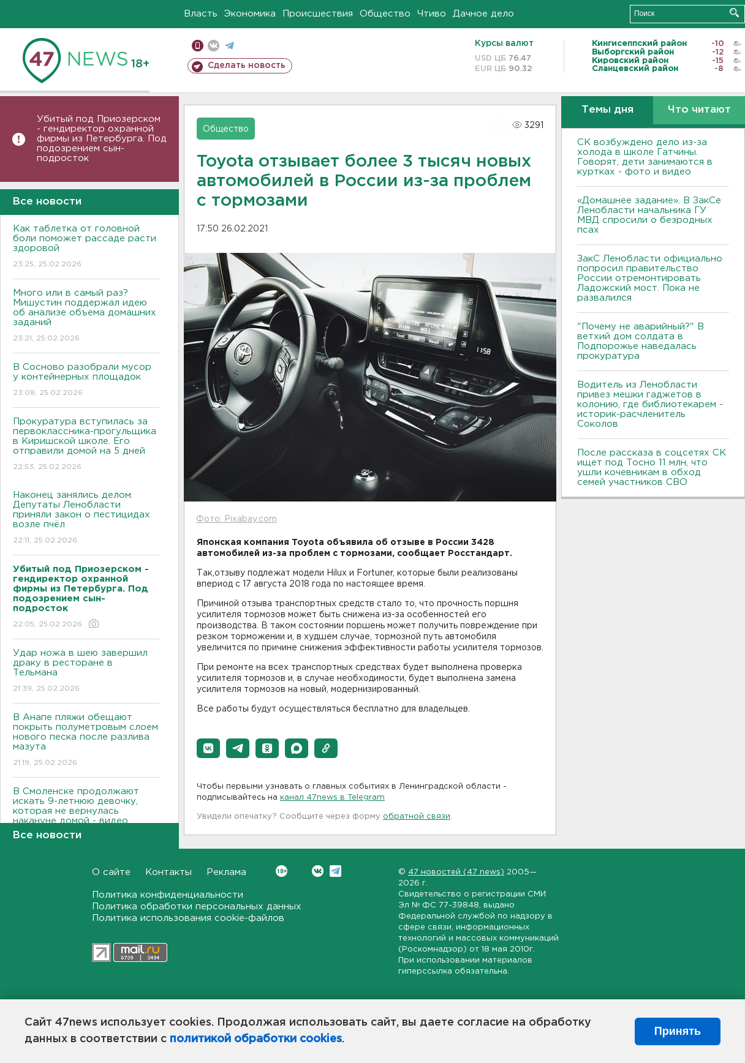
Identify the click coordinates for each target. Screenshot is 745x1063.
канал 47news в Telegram (332, 797)
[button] (208, 748)
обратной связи (416, 816)
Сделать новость (247, 65)
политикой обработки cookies (256, 1039)
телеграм (229, 45)
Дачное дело (483, 14)
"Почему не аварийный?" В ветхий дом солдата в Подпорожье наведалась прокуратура (640, 341)
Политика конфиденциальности (167, 895)
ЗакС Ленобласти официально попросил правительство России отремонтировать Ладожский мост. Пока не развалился (649, 278)
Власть (200, 14)
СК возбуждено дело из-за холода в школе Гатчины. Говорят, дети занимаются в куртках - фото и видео (645, 157)
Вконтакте (281, 871)
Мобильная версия (197, 45)
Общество (385, 14)
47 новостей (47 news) (456, 872)
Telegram (335, 871)
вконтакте (213, 45)
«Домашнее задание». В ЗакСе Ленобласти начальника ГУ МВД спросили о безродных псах (649, 215)
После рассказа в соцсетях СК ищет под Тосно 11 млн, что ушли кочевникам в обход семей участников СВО (651, 467)
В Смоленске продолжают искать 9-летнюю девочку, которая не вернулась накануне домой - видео (86, 814)
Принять (677, 1031)
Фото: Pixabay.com (236, 519)
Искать (734, 12)
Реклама (226, 872)
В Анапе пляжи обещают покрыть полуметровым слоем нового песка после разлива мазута (86, 740)
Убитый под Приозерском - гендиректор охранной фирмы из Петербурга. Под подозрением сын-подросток (102, 138)
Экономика (250, 14)
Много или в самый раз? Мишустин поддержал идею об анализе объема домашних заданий (86, 316)
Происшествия (317, 14)
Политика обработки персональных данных (196, 907)
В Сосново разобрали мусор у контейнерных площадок (86, 380)
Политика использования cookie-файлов (188, 918)
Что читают (699, 110)
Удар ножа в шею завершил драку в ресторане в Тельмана (86, 671)
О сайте (111, 872)
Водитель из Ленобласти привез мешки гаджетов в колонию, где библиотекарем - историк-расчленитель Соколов (650, 404)
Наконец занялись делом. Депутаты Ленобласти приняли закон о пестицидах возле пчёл (86, 518)
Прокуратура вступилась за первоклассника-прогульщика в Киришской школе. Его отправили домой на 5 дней (86, 445)
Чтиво (431, 14)
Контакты (168, 872)
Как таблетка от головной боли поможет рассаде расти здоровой (86, 247)
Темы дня (607, 110)
